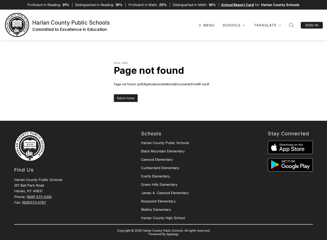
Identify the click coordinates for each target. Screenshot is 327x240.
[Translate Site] (267, 25)
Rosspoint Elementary (158, 201)
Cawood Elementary (157, 159)
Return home (126, 98)
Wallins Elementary (156, 209)
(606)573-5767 (34, 202)
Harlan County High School (163, 218)
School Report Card (237, 5)
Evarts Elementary (155, 176)
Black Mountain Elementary (163, 151)
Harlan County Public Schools (165, 143)
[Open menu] (206, 25)
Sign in (311, 25)
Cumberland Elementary (160, 168)
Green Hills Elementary (159, 184)
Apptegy (173, 234)
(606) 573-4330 (39, 197)
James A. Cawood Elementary (165, 193)
